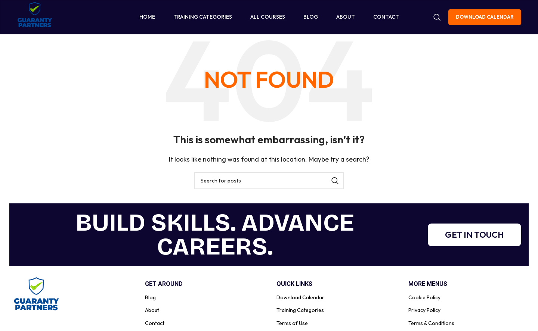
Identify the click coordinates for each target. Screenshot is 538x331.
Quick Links (294, 288)
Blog (150, 302)
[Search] (437, 19)
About (152, 314)
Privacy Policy (424, 314)
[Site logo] (35, 18)
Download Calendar (485, 19)
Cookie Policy (424, 302)
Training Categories (300, 314)
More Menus (427, 288)
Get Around (164, 288)
